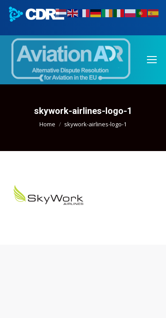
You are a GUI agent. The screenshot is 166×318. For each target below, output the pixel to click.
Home (47, 124)
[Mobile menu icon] (152, 59)
